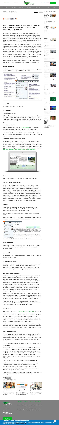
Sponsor (31, 401)
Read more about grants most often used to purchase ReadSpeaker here (22, 148)
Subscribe (52, 3)
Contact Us (26, 401)
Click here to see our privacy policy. (21, 423)
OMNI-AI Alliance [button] (39, 7)
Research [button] (21, 7)
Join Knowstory (45, 3)
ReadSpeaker (8, 377)
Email (41, 12)
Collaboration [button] (51, 7)
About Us (20, 401)
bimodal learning (25, 128)
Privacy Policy (38, 401)
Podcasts (13, 7)
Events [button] (29, 7)
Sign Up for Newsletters (7, 419)
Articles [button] (5, 7)
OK (55, 421)
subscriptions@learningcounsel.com (7, 409)
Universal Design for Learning (26, 311)
